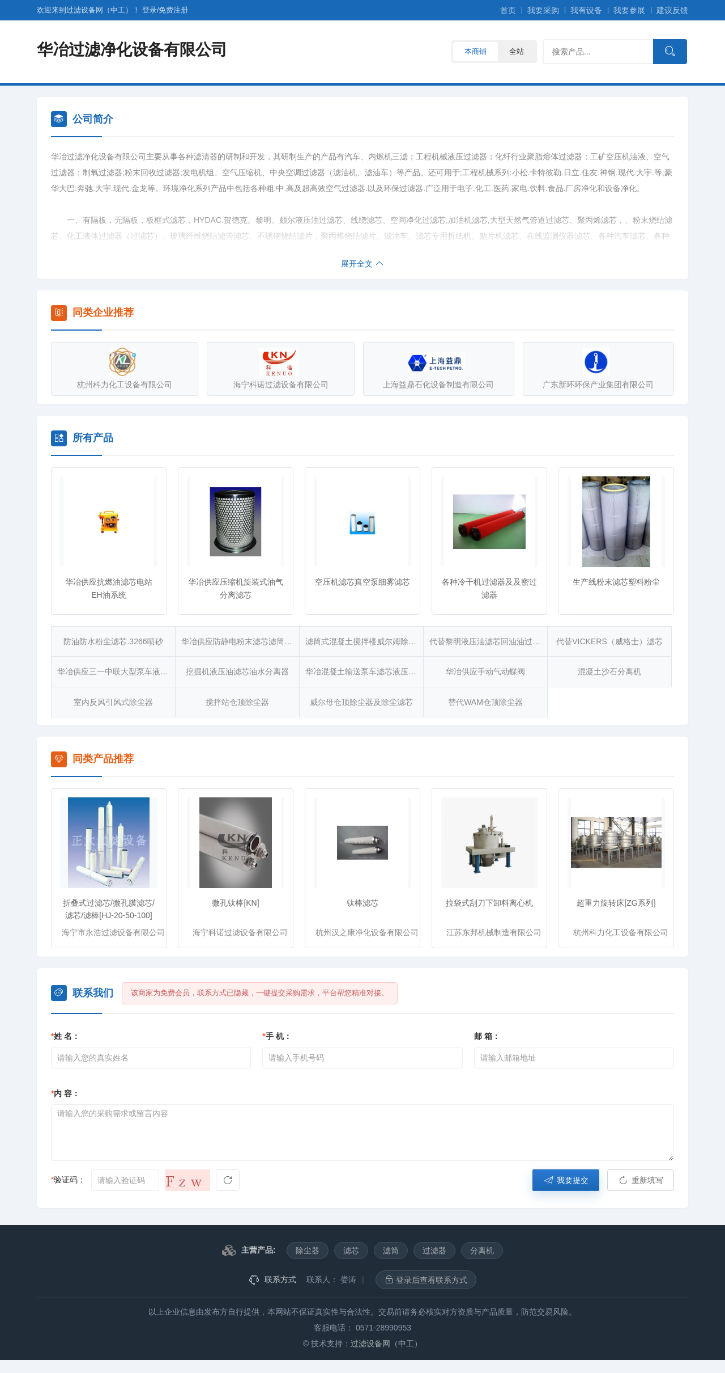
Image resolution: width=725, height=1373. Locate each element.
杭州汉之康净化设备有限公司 (367, 932)
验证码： (68, 1179)
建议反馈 (672, 10)
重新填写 (640, 1180)
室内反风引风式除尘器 (113, 702)
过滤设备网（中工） (386, 1343)
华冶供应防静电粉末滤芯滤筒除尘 (240, 641)
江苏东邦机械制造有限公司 (493, 932)
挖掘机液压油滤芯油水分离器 (237, 671)
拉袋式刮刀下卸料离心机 (489, 902)
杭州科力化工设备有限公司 (124, 368)
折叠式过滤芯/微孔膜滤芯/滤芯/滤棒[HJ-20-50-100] (109, 909)
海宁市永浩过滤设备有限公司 (113, 932)
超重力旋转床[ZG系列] (616, 902)
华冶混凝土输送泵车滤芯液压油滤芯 (364, 671)
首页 (508, 10)
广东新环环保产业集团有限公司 (591, 368)
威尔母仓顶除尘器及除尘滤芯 (361, 702)
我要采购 (543, 10)
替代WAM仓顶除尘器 (485, 702)
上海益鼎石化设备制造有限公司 (436, 368)
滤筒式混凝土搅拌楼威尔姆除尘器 (364, 641)
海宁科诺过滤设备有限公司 (280, 368)
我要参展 (629, 10)
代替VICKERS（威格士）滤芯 (609, 641)
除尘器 (307, 1250)
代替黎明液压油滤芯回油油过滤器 (488, 641)
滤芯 (351, 1250)
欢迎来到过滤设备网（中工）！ (89, 10)
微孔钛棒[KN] (235, 902)
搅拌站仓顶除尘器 (237, 702)
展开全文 (362, 263)
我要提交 (565, 1180)
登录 (149, 10)
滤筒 (391, 1250)
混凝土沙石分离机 (609, 671)
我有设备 (586, 10)
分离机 (482, 1250)
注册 (173, 10)
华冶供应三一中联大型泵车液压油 (116, 671)
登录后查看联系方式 (426, 1280)
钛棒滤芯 (362, 902)
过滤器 (434, 1250)
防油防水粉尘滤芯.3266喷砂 (113, 641)
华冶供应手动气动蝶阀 (485, 671)
